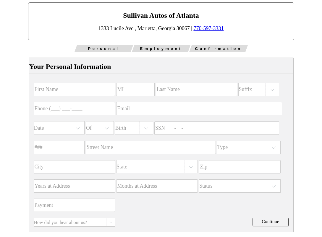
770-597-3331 (208, 28)
